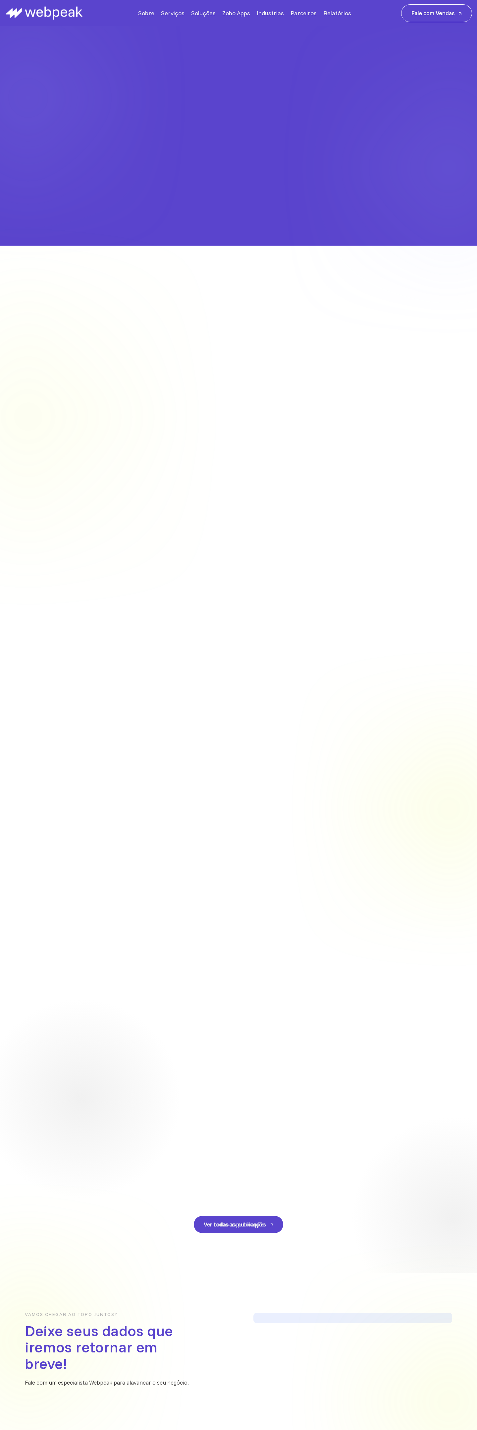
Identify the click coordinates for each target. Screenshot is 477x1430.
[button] (449, 168)
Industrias (270, 13)
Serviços (173, 13)
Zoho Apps (236, 13)
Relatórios (337, 13)
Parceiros (304, 13)
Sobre (146, 13)
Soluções (203, 13)
